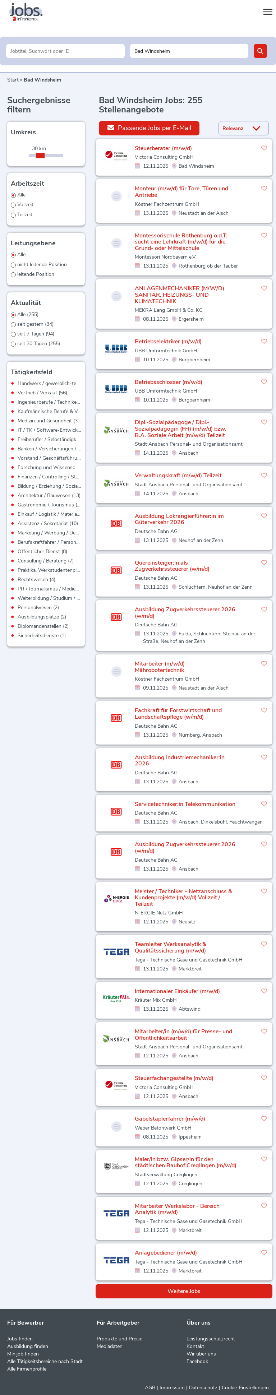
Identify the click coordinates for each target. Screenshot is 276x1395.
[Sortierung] (234, 128)
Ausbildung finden (27, 1346)
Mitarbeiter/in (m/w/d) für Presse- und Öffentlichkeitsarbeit (183, 1035)
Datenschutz (203, 1387)
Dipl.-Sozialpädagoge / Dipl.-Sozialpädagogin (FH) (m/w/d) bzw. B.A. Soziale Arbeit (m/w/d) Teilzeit (180, 428)
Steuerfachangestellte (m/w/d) (174, 1078)
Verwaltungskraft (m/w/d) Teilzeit (178, 475)
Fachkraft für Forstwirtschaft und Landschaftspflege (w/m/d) (178, 713)
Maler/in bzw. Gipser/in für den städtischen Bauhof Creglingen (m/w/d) (185, 1162)
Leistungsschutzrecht (211, 1338)
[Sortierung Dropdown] (257, 128)
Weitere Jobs (184, 1291)
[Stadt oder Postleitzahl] (189, 51)
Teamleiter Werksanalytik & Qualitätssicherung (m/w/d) (170, 947)
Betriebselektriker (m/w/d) (168, 342)
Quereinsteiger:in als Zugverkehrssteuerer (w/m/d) (172, 566)
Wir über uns (201, 1353)
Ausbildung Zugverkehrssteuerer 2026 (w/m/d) (185, 613)
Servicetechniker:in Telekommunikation (185, 804)
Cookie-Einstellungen (245, 1387)
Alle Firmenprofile (26, 1369)
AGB (150, 1387)
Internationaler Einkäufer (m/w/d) (177, 991)
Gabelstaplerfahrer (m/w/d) (170, 1119)
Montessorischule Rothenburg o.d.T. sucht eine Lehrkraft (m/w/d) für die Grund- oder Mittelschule (181, 242)
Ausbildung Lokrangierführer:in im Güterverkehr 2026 (179, 519)
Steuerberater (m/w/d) (163, 148)
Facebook (197, 1361)
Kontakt (195, 1346)
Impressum (172, 1387)
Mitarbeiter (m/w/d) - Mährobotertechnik (162, 667)
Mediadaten (110, 1346)
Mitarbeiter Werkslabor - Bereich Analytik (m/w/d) (177, 1209)
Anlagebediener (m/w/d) (166, 1253)
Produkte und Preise (119, 1338)
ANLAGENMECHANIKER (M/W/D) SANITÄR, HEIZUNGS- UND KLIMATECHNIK (179, 294)
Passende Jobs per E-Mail (149, 127)
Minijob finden (23, 1353)
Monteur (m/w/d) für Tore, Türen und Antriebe (181, 192)
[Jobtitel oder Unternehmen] (65, 51)
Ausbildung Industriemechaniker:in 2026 (180, 761)
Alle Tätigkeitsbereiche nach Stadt (45, 1361)
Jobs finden (20, 1338)
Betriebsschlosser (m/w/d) (168, 382)
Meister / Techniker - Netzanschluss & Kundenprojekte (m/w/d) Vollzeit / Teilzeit (183, 897)
